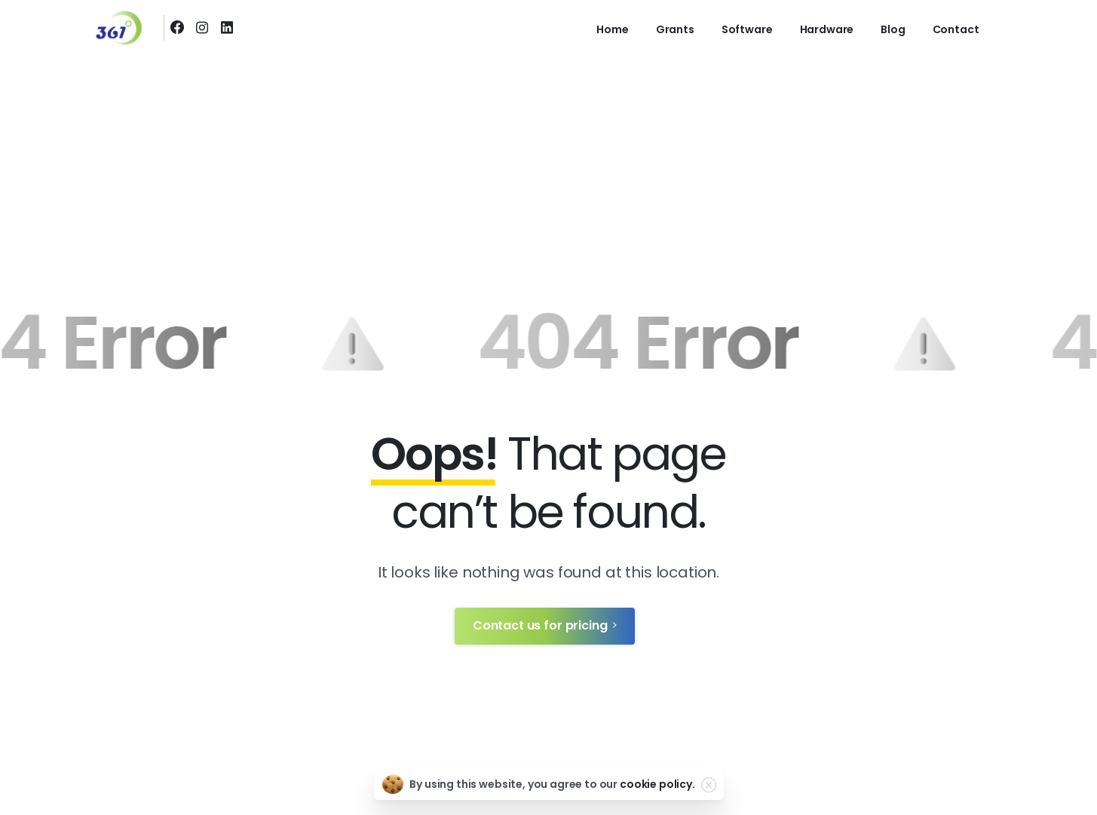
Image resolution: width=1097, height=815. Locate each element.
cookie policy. (657, 784)
